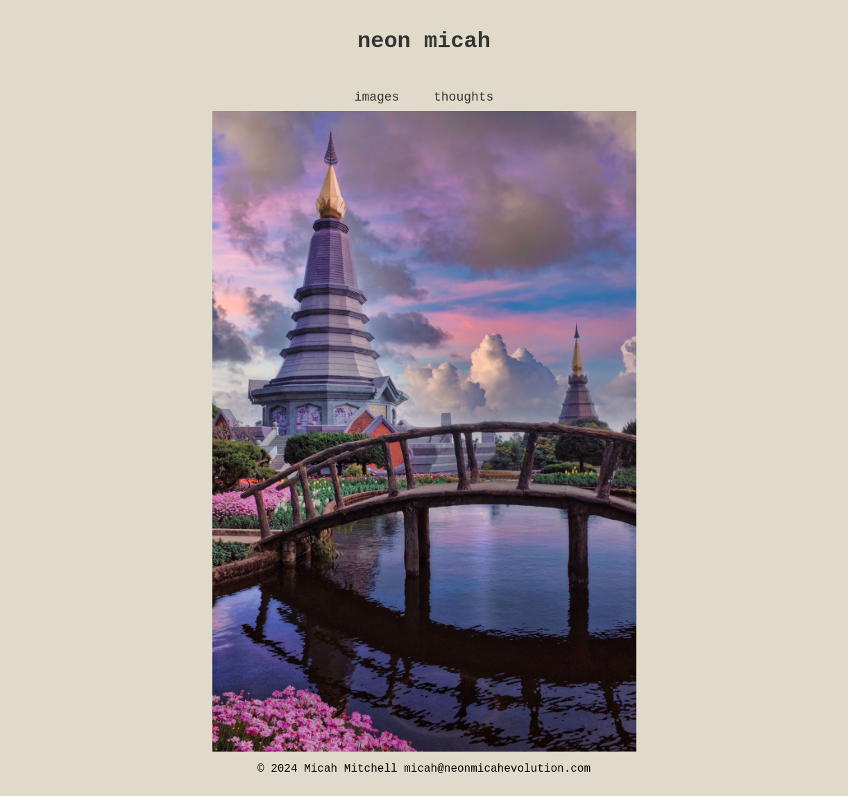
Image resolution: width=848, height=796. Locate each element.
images (377, 102)
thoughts (463, 102)
